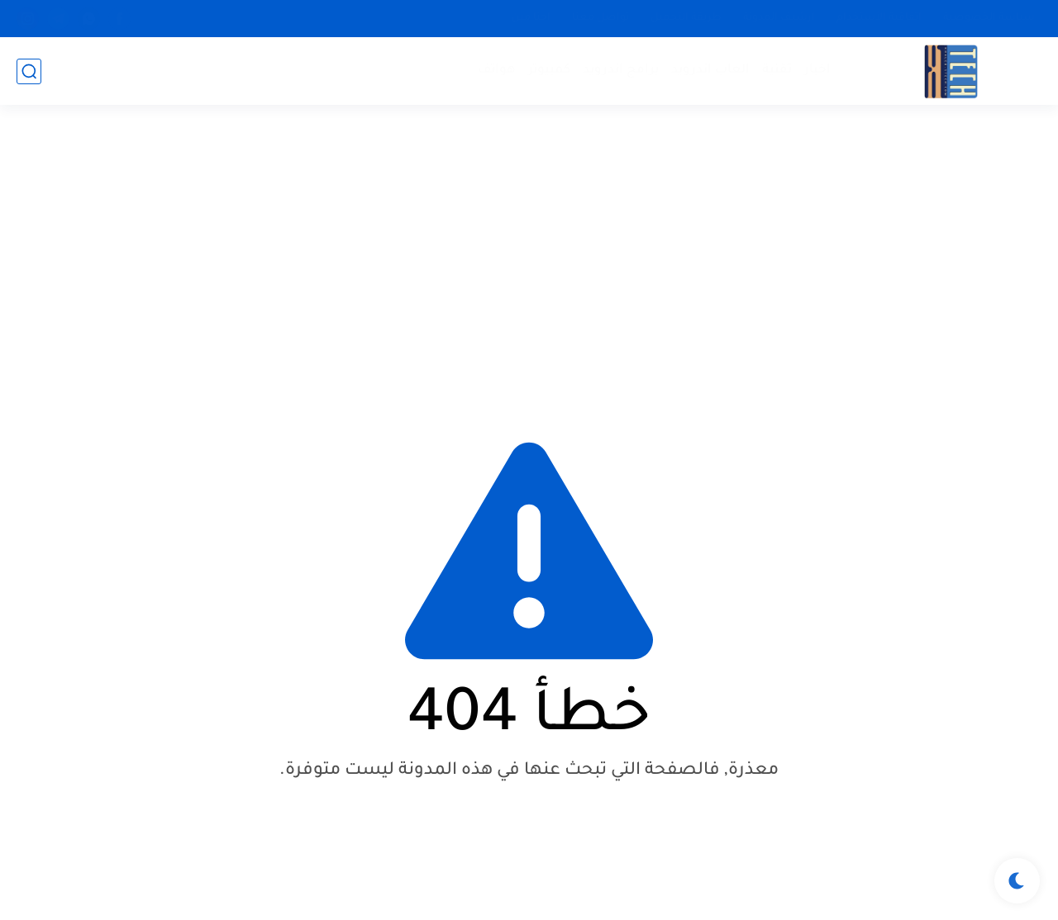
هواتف (497, 71)
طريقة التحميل (686, 18)
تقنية (777, 71)
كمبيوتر (549, 71)
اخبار (817, 71)
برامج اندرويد (621, 71)
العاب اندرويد (710, 71)
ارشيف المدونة (779, 18)
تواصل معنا (600, 18)
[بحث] (29, 71)
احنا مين (531, 18)
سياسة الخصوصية (989, 18)
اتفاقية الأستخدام (879, 18)
